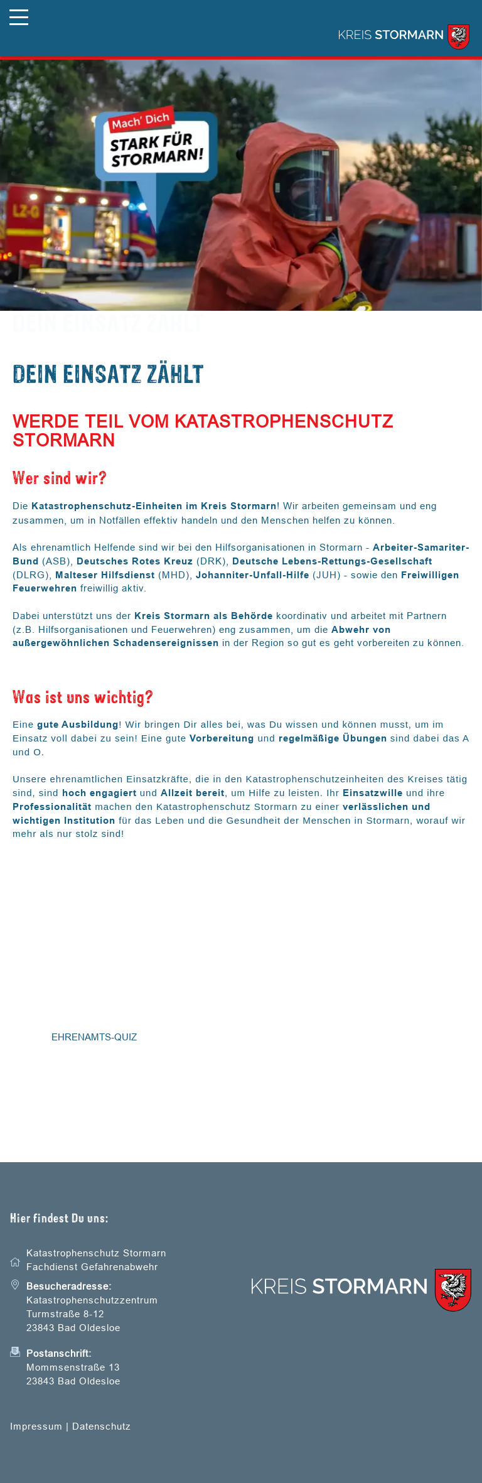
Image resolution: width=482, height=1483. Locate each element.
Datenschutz (101, 1426)
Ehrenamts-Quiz (94, 1037)
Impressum (36, 1426)
